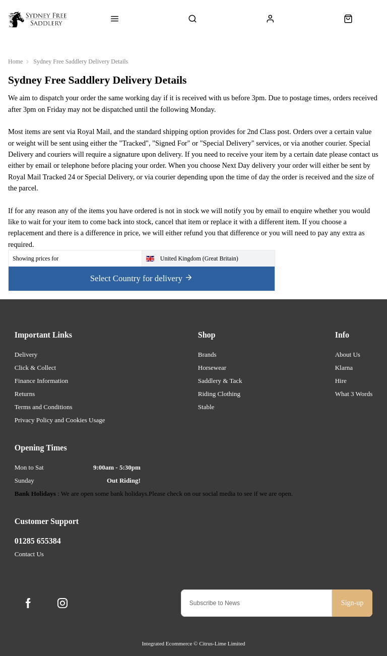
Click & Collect (35, 367)
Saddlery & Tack (220, 380)
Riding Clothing (219, 394)
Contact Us (29, 554)
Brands (207, 354)
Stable (206, 407)
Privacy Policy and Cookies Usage (60, 420)
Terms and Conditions (44, 407)
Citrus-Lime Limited (222, 643)
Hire (341, 380)
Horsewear (212, 367)
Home (15, 61)
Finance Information (42, 380)
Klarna (344, 367)
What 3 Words (354, 394)
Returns (25, 394)
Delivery (26, 354)
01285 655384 (38, 541)
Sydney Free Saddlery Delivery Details (80, 61)
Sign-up (352, 603)
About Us (347, 354)
